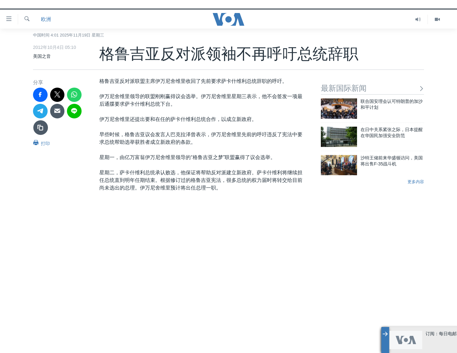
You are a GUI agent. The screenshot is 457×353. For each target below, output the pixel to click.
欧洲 (46, 19)
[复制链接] (40, 127)
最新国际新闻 (372, 88)
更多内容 (415, 181)
